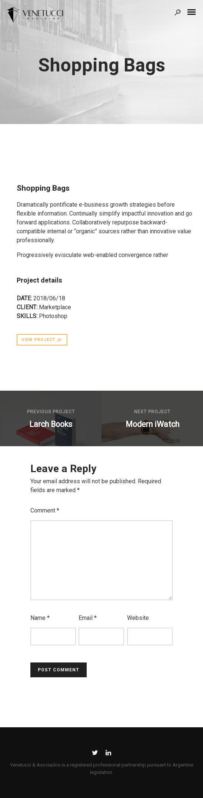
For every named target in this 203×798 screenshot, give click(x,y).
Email (88, 617)
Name (40, 617)
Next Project (152, 411)
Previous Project (51, 411)
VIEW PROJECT (41, 339)
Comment (44, 510)
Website (138, 617)
